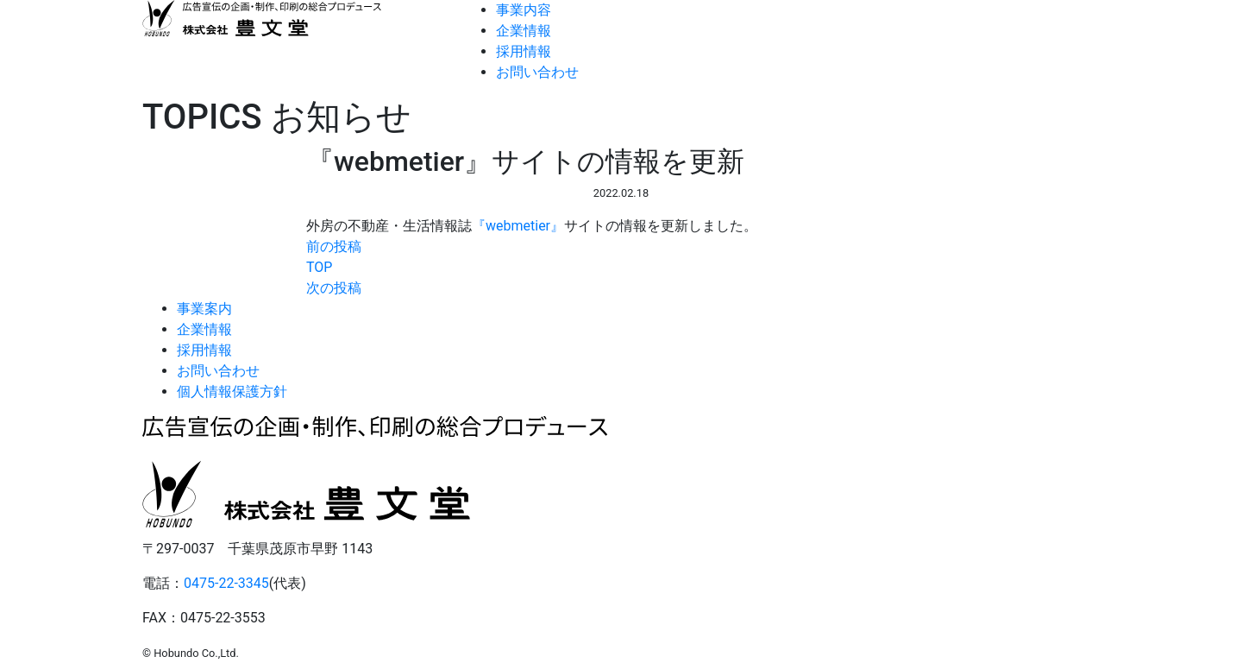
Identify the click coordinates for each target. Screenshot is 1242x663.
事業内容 (523, 10)
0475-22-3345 (226, 583)
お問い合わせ (537, 72)
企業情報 (523, 30)
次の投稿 (333, 288)
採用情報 (523, 51)
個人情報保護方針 (232, 391)
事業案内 (204, 308)
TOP (319, 267)
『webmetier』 (518, 226)
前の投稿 (333, 246)
